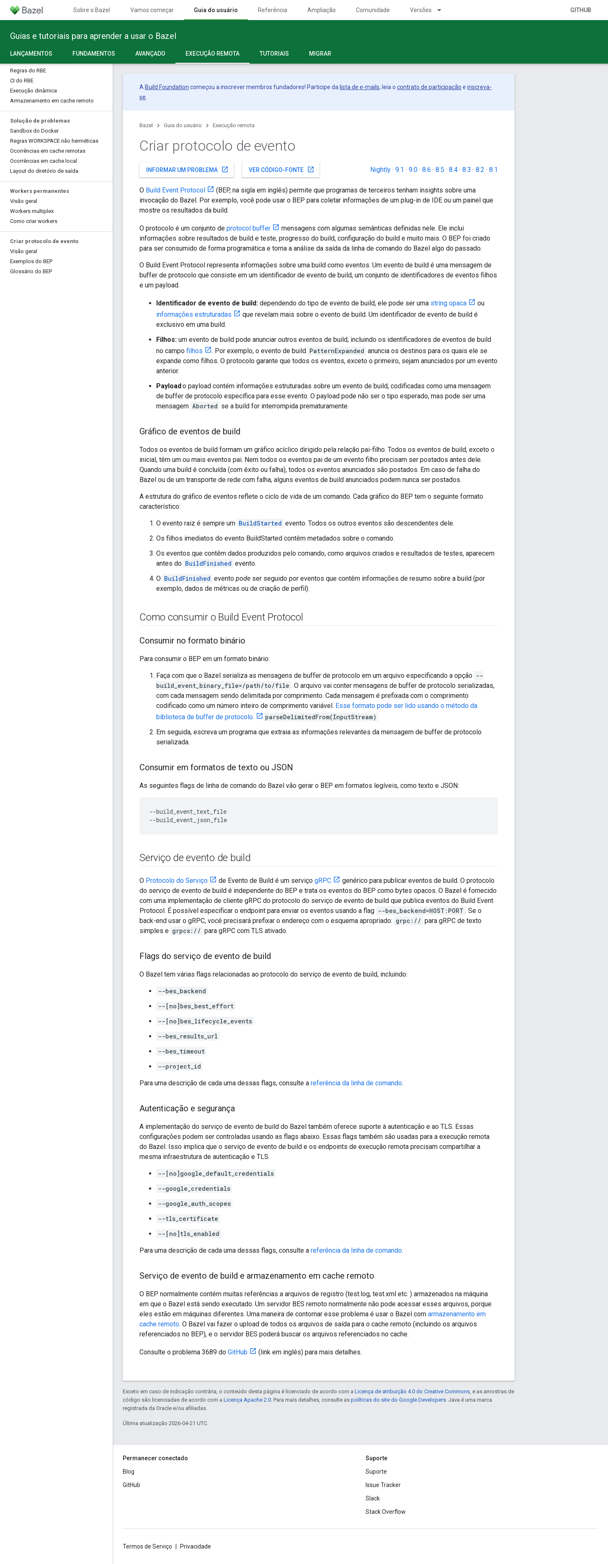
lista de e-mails (359, 87)
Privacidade (195, 1546)
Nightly (380, 170)
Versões (421, 10)
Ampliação (321, 10)
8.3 (466, 170)
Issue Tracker (383, 1485)
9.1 (399, 170)
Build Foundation (167, 87)
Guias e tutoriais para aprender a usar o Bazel (93, 36)
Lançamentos (31, 53)
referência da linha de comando (356, 1083)
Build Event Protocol (175, 190)
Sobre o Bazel (91, 10)
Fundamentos (93, 53)
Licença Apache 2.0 (247, 1400)
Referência (272, 10)
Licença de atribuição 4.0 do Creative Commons (412, 1391)
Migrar (320, 53)
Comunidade (373, 10)
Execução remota (234, 125)
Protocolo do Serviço (177, 881)
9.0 (413, 170)
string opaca (448, 303)
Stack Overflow (386, 1511)
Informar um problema (187, 169)
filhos (194, 351)
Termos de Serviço (147, 1546)
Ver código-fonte (281, 169)
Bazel (146, 125)
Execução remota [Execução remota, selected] (212, 53)
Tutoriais (274, 53)
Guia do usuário (183, 125)
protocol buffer (249, 228)
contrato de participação (429, 87)
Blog (128, 1471)
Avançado (150, 53)
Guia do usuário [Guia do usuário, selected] (216, 10)
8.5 (439, 170)
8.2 (480, 170)
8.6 (426, 170)
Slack (373, 1498)
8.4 (453, 170)
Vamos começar (152, 10)
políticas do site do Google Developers (398, 1400)
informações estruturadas (194, 314)
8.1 (493, 170)
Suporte (376, 1471)
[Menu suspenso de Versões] (443, 10)
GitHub (580, 10)
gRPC (322, 881)
